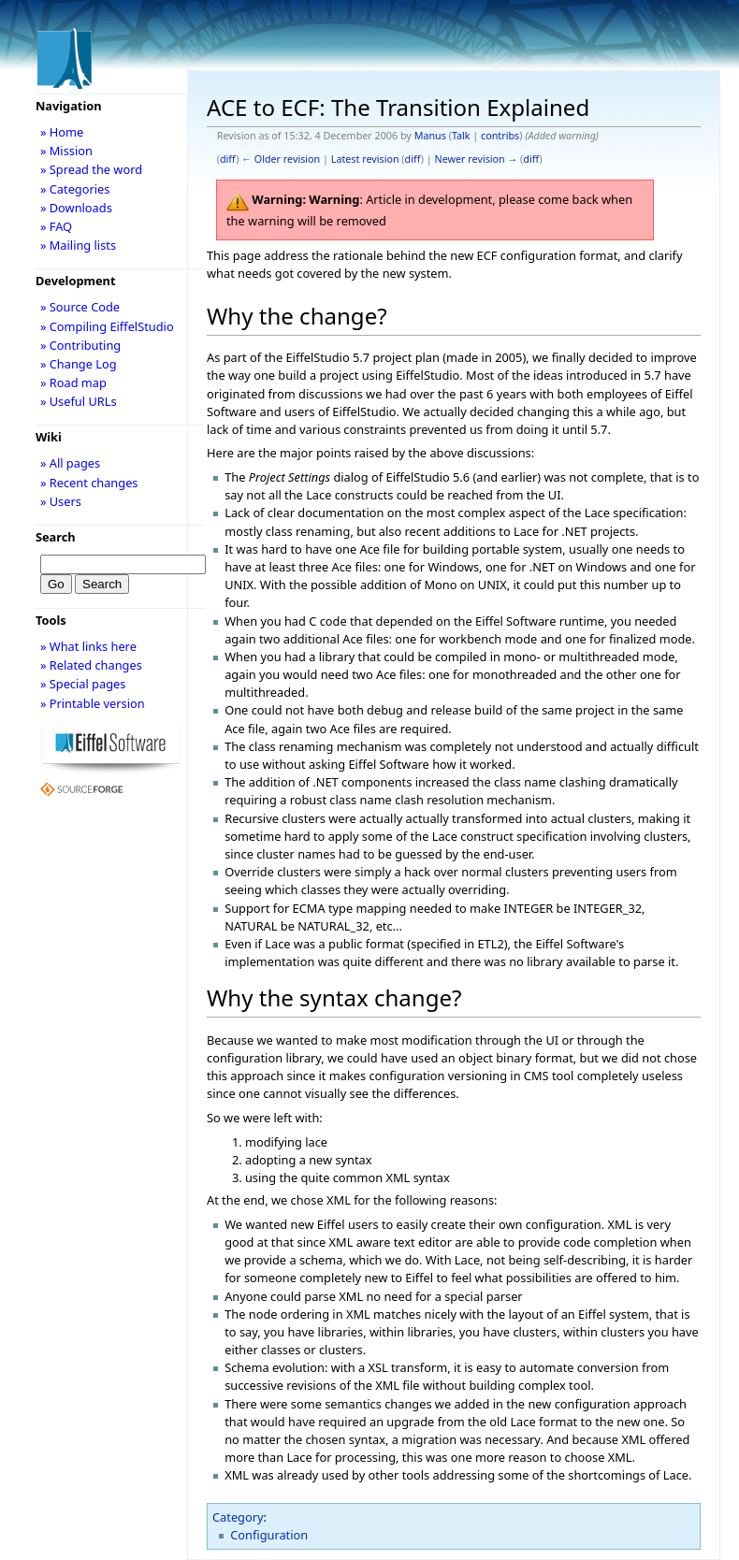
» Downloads (76, 207)
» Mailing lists (78, 245)
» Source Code (80, 306)
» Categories (75, 189)
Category (238, 1517)
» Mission (66, 150)
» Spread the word (91, 169)
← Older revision (280, 159)
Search (56, 536)
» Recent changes (89, 482)
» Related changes (91, 665)
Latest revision (365, 159)
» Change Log (78, 363)
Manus (430, 135)
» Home (61, 131)
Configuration (269, 1534)
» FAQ (56, 226)
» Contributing (80, 345)
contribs (500, 135)
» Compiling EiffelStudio (107, 326)
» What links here (88, 646)
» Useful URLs (78, 401)
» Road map (73, 382)
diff (228, 159)
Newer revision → (476, 159)
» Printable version (92, 703)
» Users (60, 501)
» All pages (70, 463)
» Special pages (82, 683)
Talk (461, 135)
